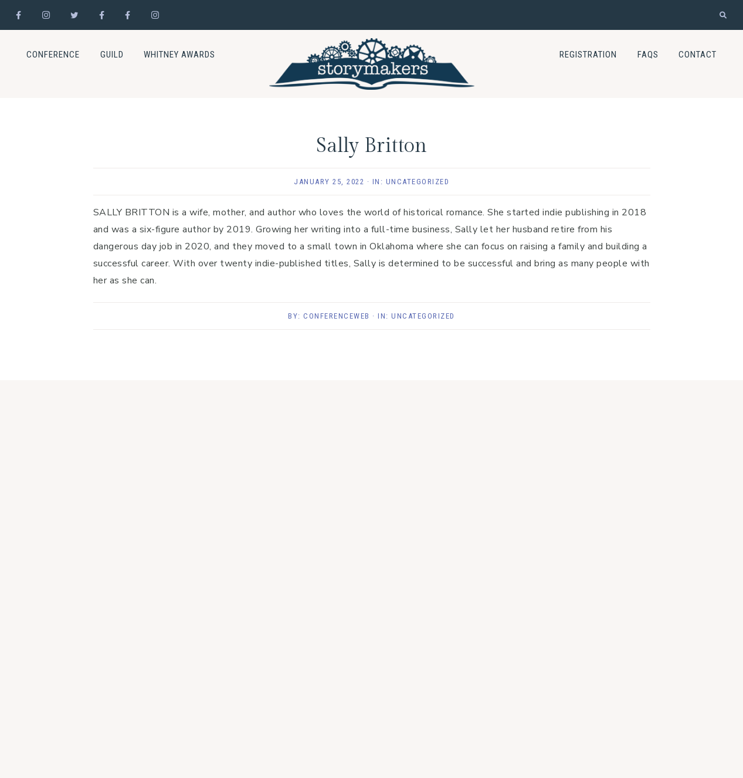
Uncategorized (418, 181)
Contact (697, 54)
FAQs (648, 54)
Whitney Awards (179, 54)
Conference (53, 54)
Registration (588, 54)
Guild (112, 54)
